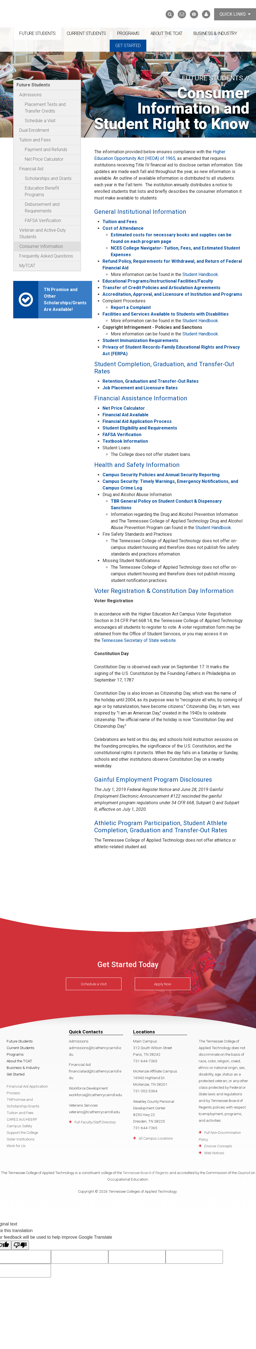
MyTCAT (27, 265)
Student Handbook (200, 274)
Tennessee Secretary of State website (138, 640)
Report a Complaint (131, 307)
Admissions (30, 94)
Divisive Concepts (218, 1146)
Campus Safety (19, 1126)
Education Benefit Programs (42, 191)
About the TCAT (166, 33)
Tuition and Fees (35, 140)
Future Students (37, 33)
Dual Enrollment (34, 130)
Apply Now (162, 984)
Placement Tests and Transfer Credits (45, 108)
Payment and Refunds (46, 149)
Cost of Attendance (123, 228)
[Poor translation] (20, 1245)
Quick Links (235, 14)
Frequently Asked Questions (46, 256)
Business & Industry (215, 33)
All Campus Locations (156, 1138)
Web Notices (214, 1153)
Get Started (128, 45)
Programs (128, 33)
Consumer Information (41, 246)
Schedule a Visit (40, 120)
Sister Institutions (21, 1139)
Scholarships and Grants (48, 178)
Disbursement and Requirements (42, 208)
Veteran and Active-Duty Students (42, 233)
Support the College (22, 1132)
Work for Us (16, 1145)
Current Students (86, 33)
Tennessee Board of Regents (146, 1172)
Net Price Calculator (44, 159)
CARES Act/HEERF (22, 1119)
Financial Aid (31, 168)
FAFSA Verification (43, 220)
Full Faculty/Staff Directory (95, 1122)
